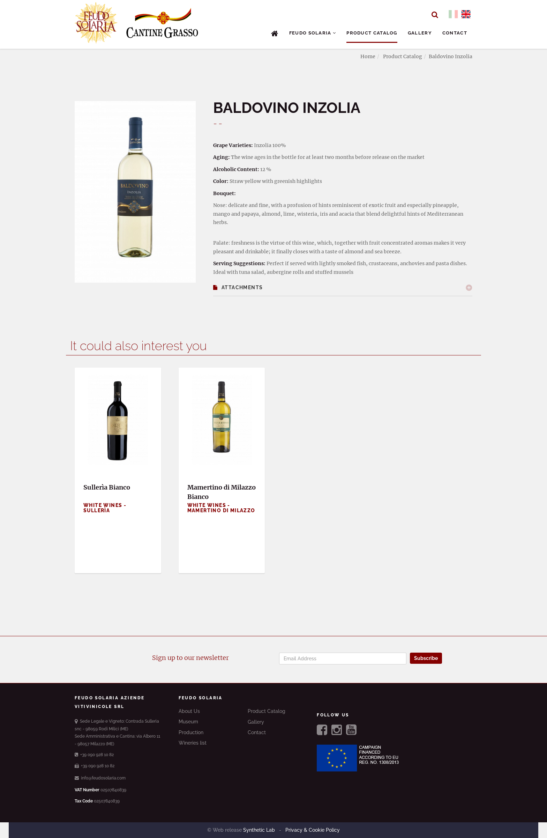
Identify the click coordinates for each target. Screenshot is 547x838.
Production (191, 732)
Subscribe (426, 658)
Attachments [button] (238, 287)
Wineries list (193, 743)
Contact (454, 33)
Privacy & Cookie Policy (312, 830)
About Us (189, 711)
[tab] (342, 287)
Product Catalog (371, 33)
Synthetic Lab (259, 830)
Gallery (420, 33)
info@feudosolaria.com (100, 778)
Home (367, 56)
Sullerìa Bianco (106, 487)
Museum (188, 721)
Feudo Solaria (312, 33)
